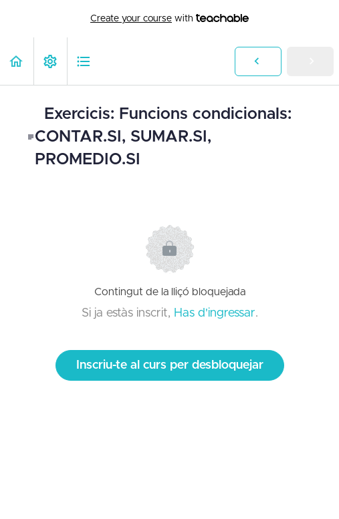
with (169, 18)
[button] (16, 61)
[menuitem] (50, 61)
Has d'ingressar (214, 313)
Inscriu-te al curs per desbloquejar (169, 365)
